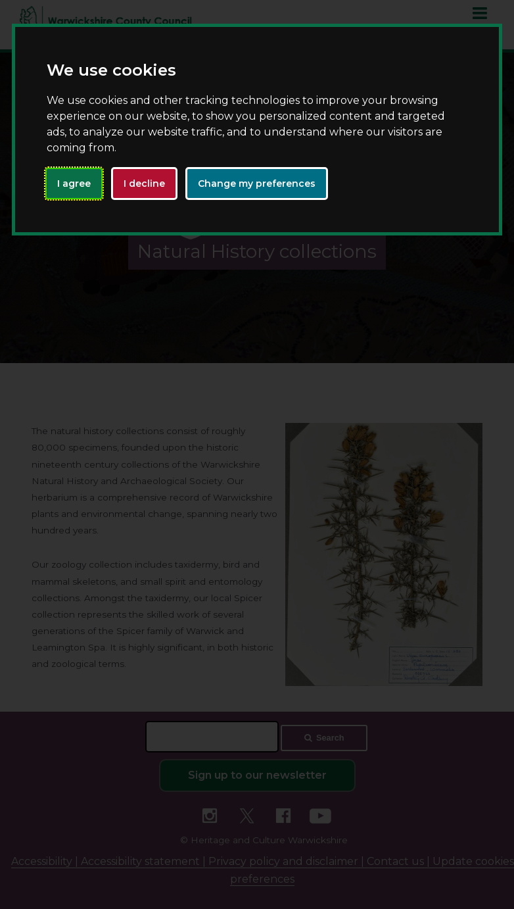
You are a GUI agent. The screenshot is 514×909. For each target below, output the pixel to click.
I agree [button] (74, 183)
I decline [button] (144, 183)
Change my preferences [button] (256, 183)
